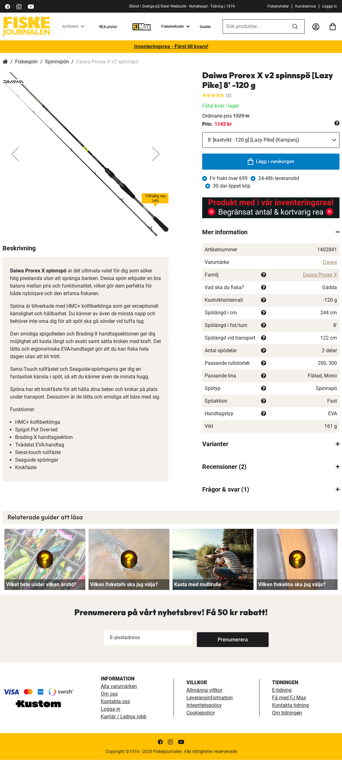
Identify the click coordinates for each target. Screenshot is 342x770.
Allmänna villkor (204, 700)
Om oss (109, 704)
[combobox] (254, 26)
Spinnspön (57, 62)
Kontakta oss (115, 712)
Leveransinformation (209, 708)
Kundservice (305, 6)
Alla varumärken (119, 696)
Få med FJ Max (289, 708)
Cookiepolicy (200, 723)
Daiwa (330, 262)
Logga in (329, 6)
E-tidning (282, 700)
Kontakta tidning (290, 715)
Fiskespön (26, 62)
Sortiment (70, 26)
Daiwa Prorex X (320, 275)
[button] (15, 154)
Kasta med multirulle (197, 595)
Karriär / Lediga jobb (123, 727)
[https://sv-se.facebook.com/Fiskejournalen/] (7, 6)
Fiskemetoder (172, 26)
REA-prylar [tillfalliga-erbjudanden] (108, 27)
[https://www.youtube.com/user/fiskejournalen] (31, 6)
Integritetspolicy (204, 715)
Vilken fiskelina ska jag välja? (291, 595)
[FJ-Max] (142, 26)
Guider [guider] (205, 27)
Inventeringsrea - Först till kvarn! (171, 47)
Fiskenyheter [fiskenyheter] (278, 6)
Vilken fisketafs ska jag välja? (124, 595)
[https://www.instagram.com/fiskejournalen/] (18, 6)
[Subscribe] (217, 647)
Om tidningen (287, 723)
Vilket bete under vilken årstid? (41, 595)
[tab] (271, 232)
